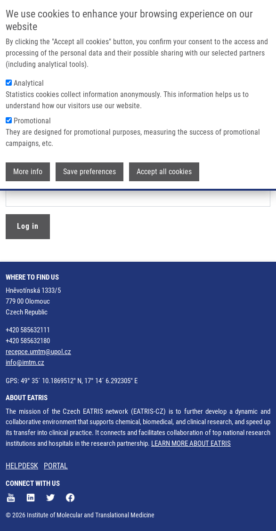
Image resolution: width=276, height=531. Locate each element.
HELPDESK (22, 465)
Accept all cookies (164, 170)
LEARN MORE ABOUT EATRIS (191, 443)
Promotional (32, 119)
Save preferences (89, 170)
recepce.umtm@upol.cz (38, 351)
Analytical (29, 82)
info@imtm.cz (25, 362)
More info (27, 170)
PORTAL (56, 465)
